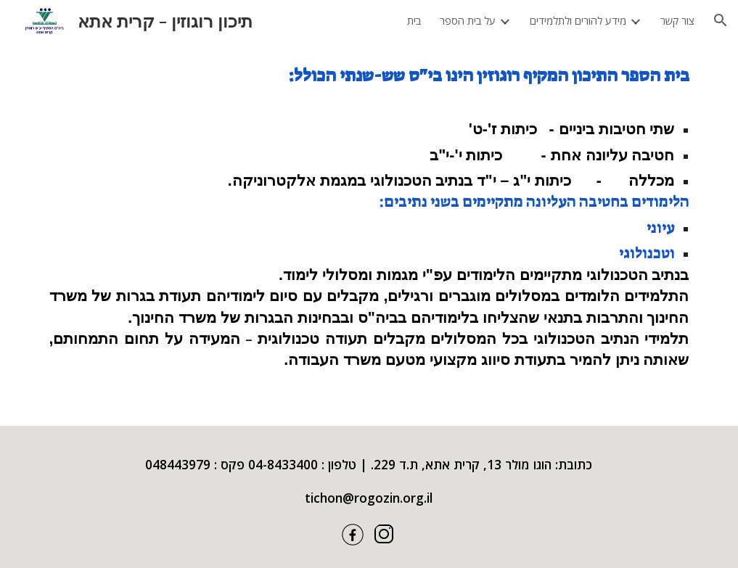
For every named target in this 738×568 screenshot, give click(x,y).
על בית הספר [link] (468, 20)
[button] (720, 20)
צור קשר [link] (677, 20)
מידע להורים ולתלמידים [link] (578, 20)
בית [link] (414, 20)
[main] (369, 233)
